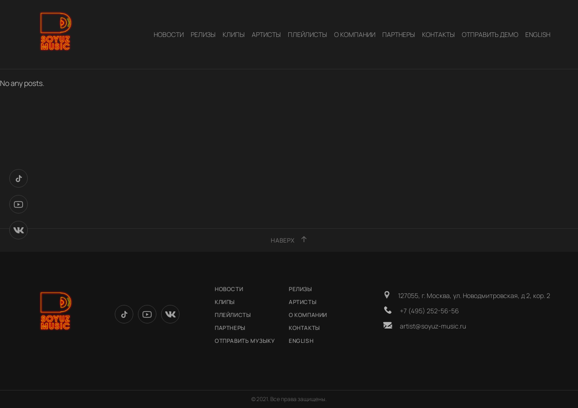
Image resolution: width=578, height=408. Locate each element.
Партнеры (398, 34)
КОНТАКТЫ (438, 34)
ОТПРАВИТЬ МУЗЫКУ (245, 341)
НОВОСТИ (169, 34)
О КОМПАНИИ (354, 34)
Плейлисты (307, 34)
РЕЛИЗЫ (203, 34)
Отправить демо (490, 34)
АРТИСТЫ (266, 34)
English (537, 34)
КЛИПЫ (234, 34)
